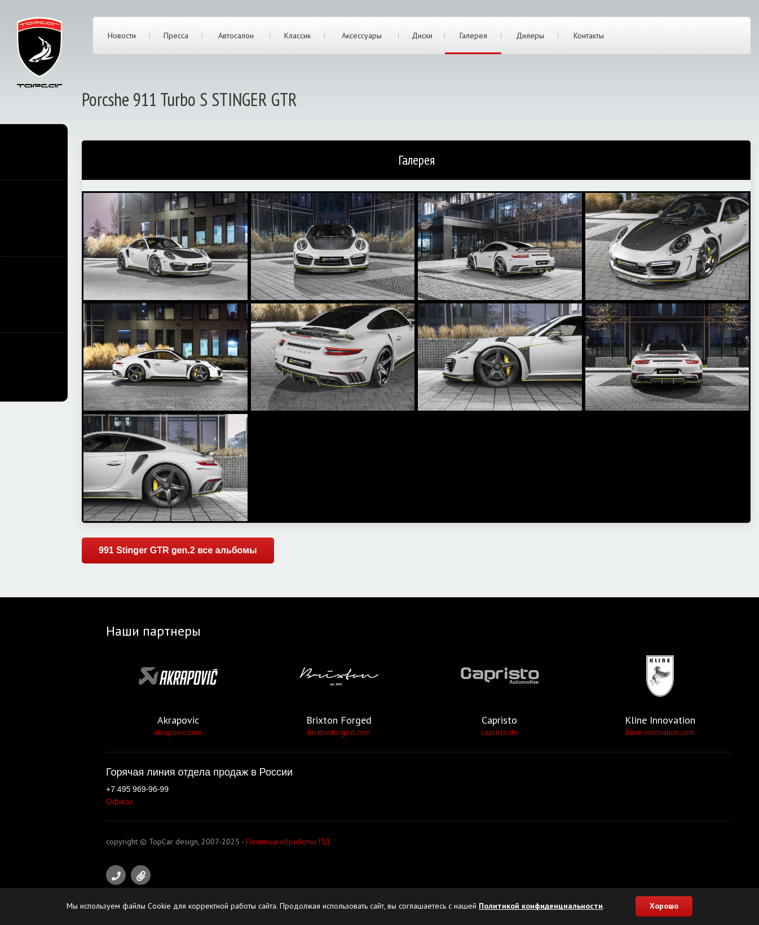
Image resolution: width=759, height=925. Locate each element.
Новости (122, 35)
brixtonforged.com (338, 732)
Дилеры (530, 35)
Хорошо (664, 906)
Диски (422, 35)
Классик (297, 35)
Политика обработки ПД (288, 841)
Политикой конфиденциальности (541, 906)
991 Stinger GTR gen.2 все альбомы (178, 550)
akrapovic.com (178, 732)
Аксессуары (362, 35)
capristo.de (499, 732)
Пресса (176, 35)
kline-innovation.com (660, 732)
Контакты (588, 35)
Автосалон (236, 35)
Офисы (119, 801)
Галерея (473, 35)
